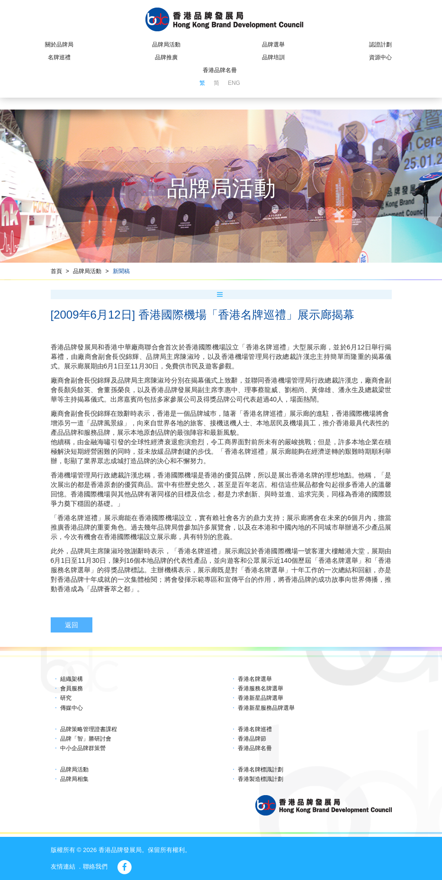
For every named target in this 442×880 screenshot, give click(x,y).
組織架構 (71, 679)
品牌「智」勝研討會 (85, 738)
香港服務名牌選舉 (260, 688)
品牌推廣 (166, 57)
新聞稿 (121, 271)
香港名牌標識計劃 (260, 769)
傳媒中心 (71, 708)
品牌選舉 (273, 44)
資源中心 (380, 57)
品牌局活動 (166, 44)
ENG (234, 83)
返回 (71, 625)
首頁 (56, 271)
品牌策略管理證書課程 (88, 729)
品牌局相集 (74, 779)
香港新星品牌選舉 (260, 698)
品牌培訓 (273, 57)
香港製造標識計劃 (260, 779)
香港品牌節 (252, 738)
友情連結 (63, 866)
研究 (66, 698)
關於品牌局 (59, 44)
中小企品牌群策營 (83, 748)
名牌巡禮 (59, 57)
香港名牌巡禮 (255, 729)
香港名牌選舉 (255, 679)
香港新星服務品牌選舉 (266, 708)
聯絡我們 (95, 866)
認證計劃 (380, 44)
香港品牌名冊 (220, 70)
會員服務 (71, 688)
